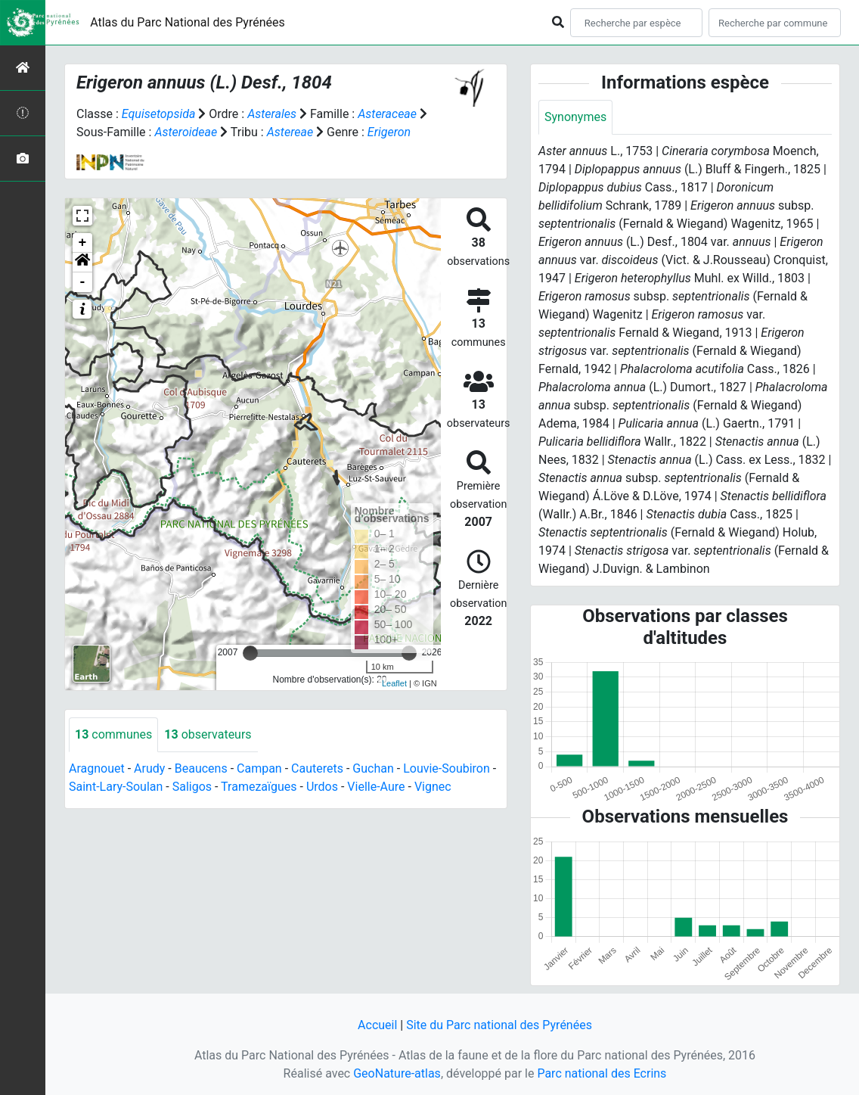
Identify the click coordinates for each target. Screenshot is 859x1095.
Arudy (149, 768)
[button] (82, 262)
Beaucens (201, 768)
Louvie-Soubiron (446, 768)
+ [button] (83, 243)
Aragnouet (97, 768)
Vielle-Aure (376, 786)
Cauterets (317, 768)
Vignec (432, 786)
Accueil (377, 1025)
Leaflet (394, 683)
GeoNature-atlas (397, 1073)
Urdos (322, 786)
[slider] (250, 653)
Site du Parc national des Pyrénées (499, 1025)
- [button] (83, 282)
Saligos (192, 786)
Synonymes (575, 117)
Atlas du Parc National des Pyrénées (187, 22)
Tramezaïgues (258, 786)
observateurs (207, 734)
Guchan (372, 768)
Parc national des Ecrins (601, 1073)
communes (113, 734)
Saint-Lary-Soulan (116, 786)
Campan (259, 768)
